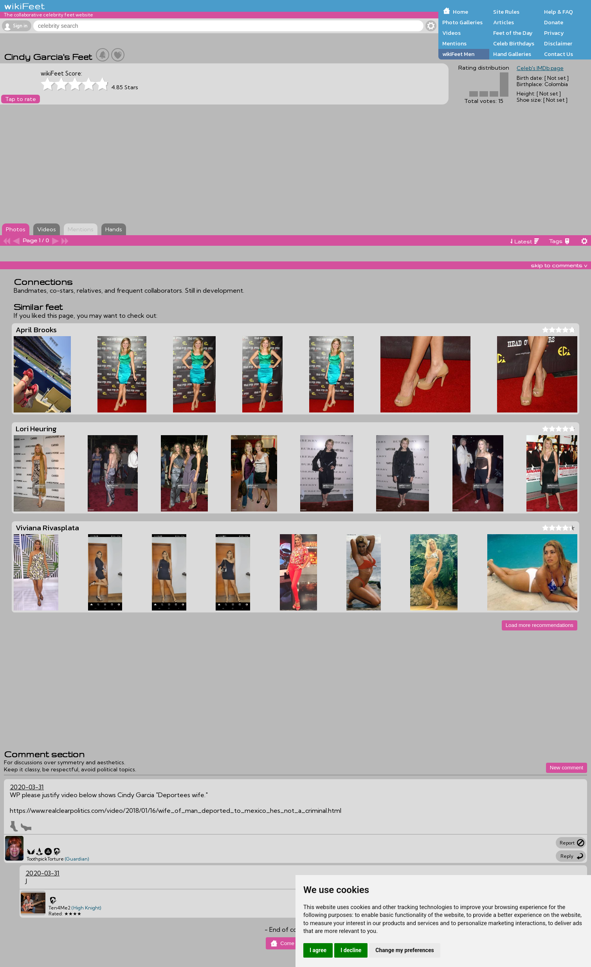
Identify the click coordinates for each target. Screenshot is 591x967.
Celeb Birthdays (513, 43)
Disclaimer (558, 43)
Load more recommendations (539, 625)
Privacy (554, 33)
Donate (553, 22)
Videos (451, 33)
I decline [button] (351, 950)
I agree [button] (318, 950)
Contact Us (558, 54)
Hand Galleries (512, 54)
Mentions (454, 43)
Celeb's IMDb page (540, 68)
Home (460, 11)
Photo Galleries (462, 22)
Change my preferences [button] (404, 950)
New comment (566, 768)
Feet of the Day (513, 33)
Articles (503, 22)
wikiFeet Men (458, 54)
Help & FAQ (558, 11)
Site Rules (506, 11)
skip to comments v (559, 265)
